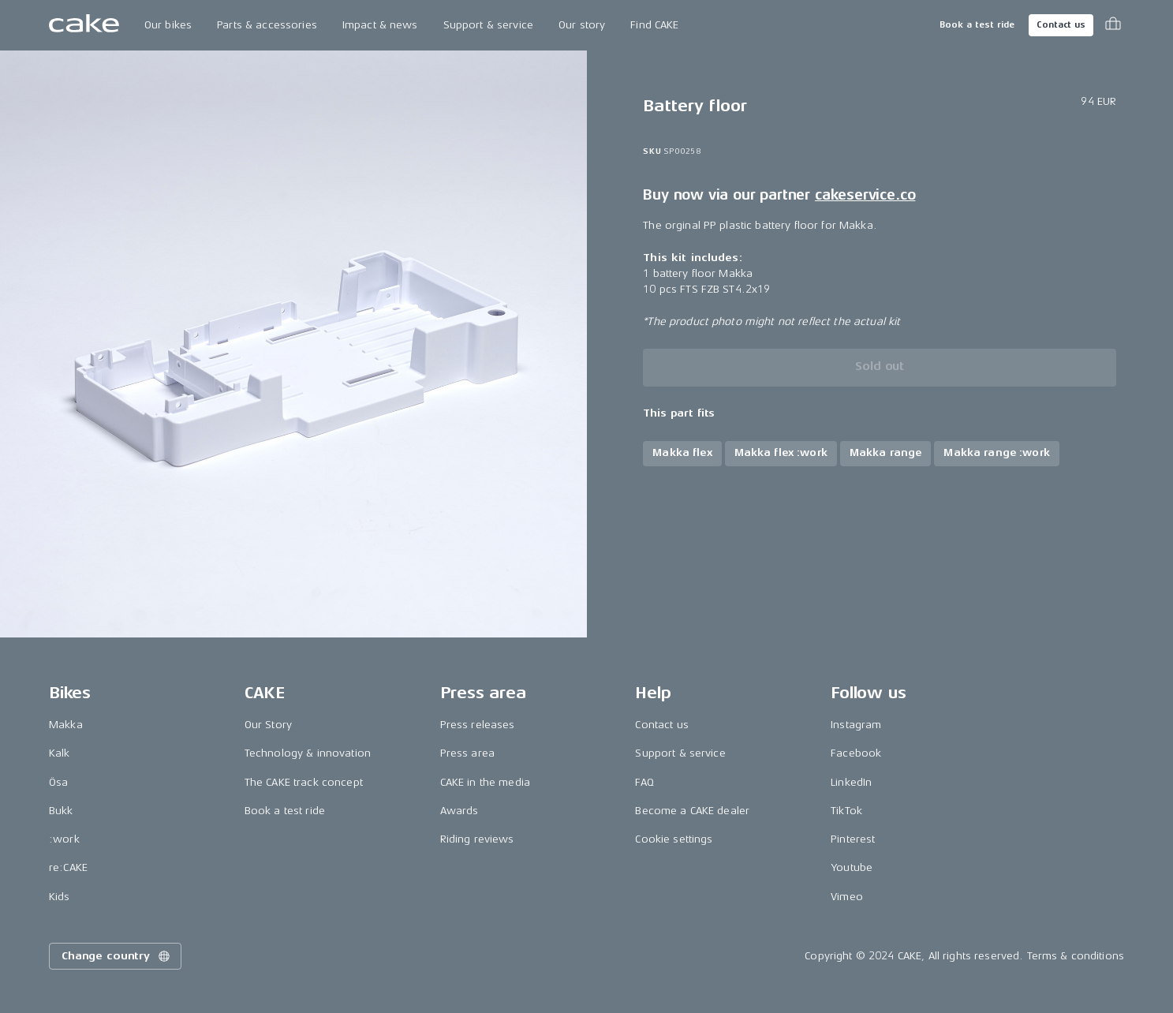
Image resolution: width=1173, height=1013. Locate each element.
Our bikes (168, 25)
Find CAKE (654, 25)
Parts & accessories (267, 25)
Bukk (61, 811)
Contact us (1061, 25)
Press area (467, 753)
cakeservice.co (865, 195)
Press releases (477, 725)
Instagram (856, 725)
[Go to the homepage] (84, 25)
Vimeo (847, 897)
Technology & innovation (308, 753)
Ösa (58, 782)
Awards (459, 811)
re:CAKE (68, 867)
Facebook (856, 753)
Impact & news (380, 25)
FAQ (644, 782)
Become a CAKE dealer (692, 811)
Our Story (268, 725)
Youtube (851, 867)
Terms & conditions (1076, 956)
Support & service (488, 25)
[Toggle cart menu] (1113, 25)
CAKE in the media (485, 782)
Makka (66, 725)
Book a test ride (977, 25)
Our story (581, 25)
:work (64, 839)
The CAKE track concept (304, 782)
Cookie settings (673, 839)
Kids (59, 897)
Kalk (59, 753)
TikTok (846, 811)
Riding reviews (477, 839)
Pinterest (853, 839)
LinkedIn (851, 782)
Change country (117, 956)
